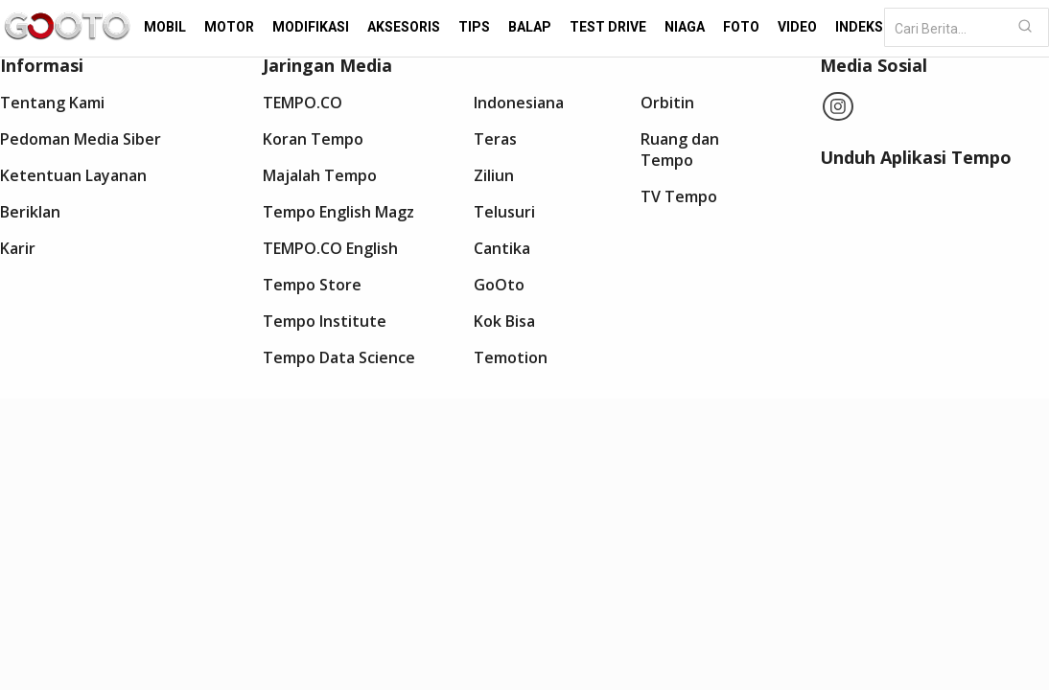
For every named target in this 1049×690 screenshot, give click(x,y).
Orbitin (667, 102)
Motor (229, 26)
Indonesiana (519, 102)
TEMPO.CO (302, 102)
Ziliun (494, 175)
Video (797, 26)
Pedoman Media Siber (80, 139)
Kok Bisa (504, 321)
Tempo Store (312, 284)
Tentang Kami (52, 102)
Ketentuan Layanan (73, 175)
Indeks (859, 26)
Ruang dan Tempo (680, 149)
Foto (741, 26)
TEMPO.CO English (330, 248)
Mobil (165, 26)
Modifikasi (310, 26)
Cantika (502, 248)
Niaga (684, 26)
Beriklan (30, 211)
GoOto (499, 284)
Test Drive (608, 26)
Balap (529, 26)
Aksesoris (403, 26)
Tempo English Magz (338, 211)
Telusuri (504, 211)
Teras (495, 139)
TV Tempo (679, 196)
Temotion (511, 357)
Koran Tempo (313, 139)
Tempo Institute (324, 321)
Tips (474, 26)
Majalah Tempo (320, 175)
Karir (17, 248)
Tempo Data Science (339, 357)
